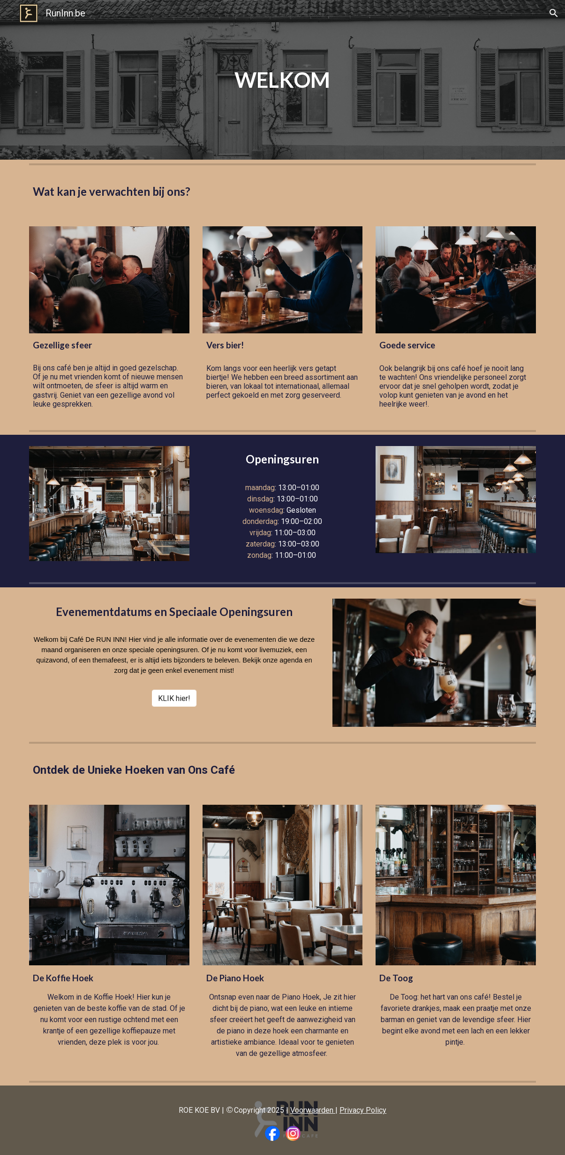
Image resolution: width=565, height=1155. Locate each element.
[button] (553, 13)
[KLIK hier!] (174, 698)
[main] (283, 80)
